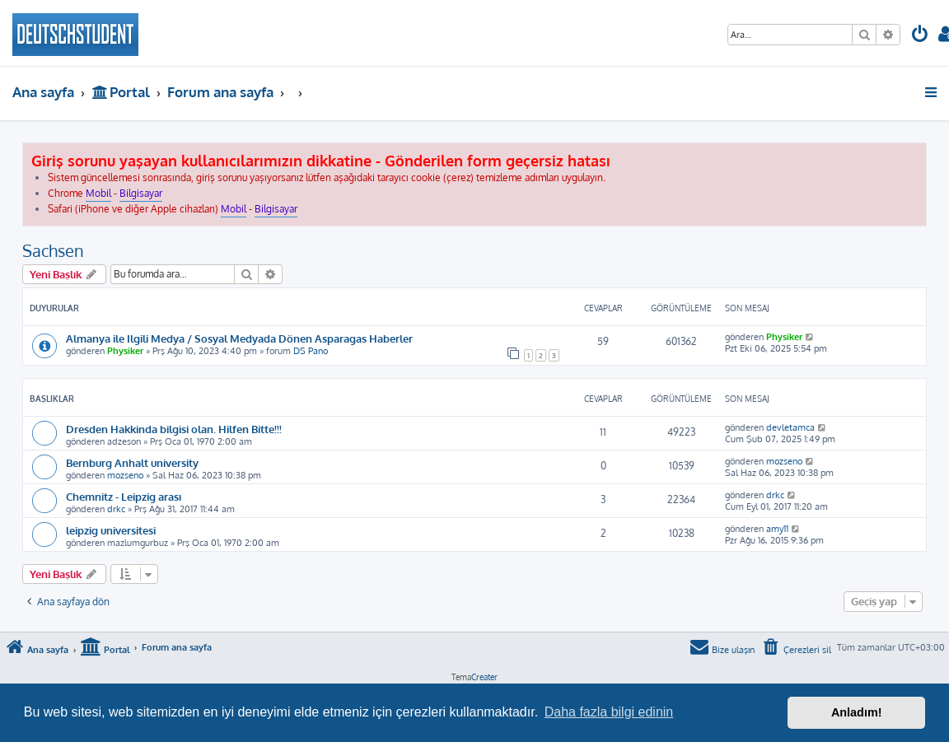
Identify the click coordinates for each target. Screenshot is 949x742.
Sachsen (53, 250)
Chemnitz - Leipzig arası (123, 496)
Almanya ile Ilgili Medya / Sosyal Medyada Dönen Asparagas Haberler (239, 338)
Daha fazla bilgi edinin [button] (609, 712)
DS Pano (310, 351)
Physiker (125, 351)
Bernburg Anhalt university (132, 462)
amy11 (777, 528)
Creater (484, 677)
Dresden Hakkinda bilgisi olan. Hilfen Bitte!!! (174, 429)
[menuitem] (920, 36)
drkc (116, 509)
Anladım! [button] (856, 712)
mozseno (125, 475)
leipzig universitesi (111, 530)
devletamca (790, 427)
